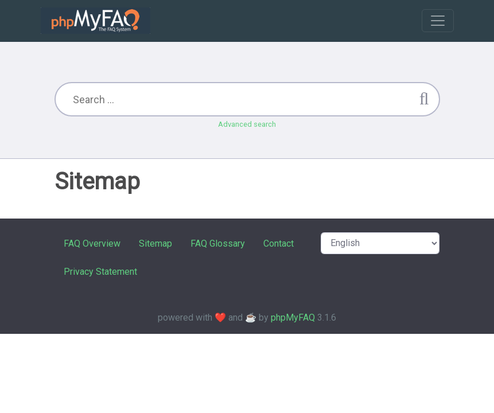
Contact (278, 243)
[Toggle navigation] (438, 20)
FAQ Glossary (217, 243)
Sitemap (155, 243)
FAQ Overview (92, 243)
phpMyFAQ (293, 317)
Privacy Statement (100, 271)
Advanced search (247, 124)
